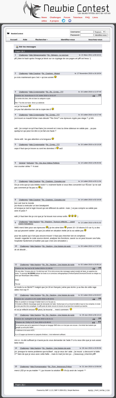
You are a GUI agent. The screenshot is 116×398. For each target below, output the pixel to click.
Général (22, 163)
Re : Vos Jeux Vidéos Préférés (47, 163)
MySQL (90, 390)
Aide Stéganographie (37, 55)
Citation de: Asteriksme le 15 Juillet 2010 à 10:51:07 (35, 95)
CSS (108, 390)
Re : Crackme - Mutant (51, 73)
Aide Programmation (38, 366)
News (44, 17)
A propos (54, 21)
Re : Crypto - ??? (53, 115)
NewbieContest (17, 33)
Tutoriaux (77, 17)
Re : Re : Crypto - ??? (54, 92)
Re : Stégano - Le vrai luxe (57, 55)
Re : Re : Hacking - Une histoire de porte (58, 264)
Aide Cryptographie (36, 92)
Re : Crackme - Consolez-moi (53, 181)
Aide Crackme (34, 73)
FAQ (87, 17)
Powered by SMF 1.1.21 (45, 390)
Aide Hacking (34, 222)
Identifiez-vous (68, 39)
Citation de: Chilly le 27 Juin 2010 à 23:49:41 (33, 322)
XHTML (102, 390)
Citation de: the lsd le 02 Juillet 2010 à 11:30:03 (33, 268)
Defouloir (30, 163)
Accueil (13, 39)
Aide (25, 39)
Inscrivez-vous (95, 39)
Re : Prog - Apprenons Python (60, 366)
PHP (96, 390)
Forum (67, 17)
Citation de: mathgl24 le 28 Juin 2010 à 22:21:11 (34, 319)
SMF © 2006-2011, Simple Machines (66, 390)
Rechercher (41, 39)
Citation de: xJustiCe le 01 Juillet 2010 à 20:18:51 (34, 299)
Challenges (55, 17)
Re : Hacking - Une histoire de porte (56, 246)
